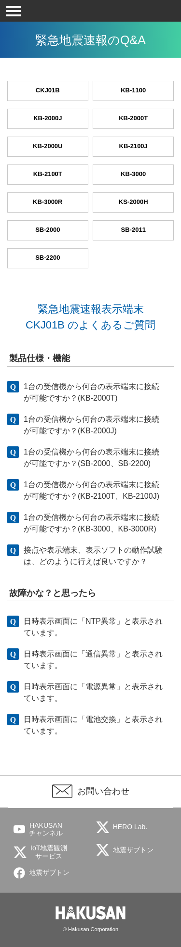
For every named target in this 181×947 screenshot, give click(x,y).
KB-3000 (133, 173)
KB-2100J (133, 146)
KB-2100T (47, 173)
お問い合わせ (103, 791)
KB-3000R (47, 201)
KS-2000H (133, 201)
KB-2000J (47, 118)
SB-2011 (133, 229)
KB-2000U (47, 146)
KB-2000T (133, 118)
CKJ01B (48, 90)
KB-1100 (133, 90)
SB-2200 (47, 257)
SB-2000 (47, 229)
